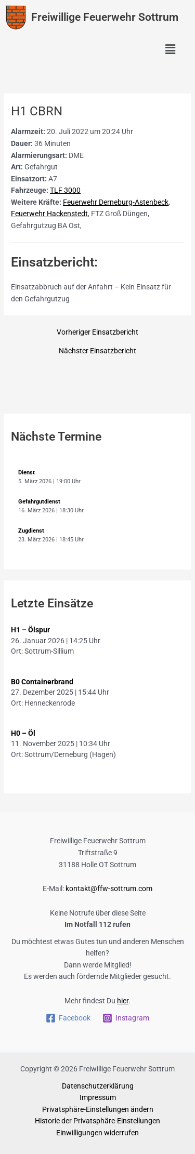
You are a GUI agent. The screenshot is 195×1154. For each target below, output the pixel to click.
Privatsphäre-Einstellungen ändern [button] (97, 1109)
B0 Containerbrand (42, 682)
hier (122, 1001)
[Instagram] (126, 1018)
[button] (170, 50)
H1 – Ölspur (30, 630)
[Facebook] (68, 1018)
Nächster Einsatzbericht (97, 351)
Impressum (98, 1097)
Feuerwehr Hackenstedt (49, 213)
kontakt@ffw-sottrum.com (109, 888)
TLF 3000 (65, 190)
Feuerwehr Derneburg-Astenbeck (115, 202)
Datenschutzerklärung (98, 1086)
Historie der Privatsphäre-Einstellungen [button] (97, 1121)
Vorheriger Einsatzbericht (97, 332)
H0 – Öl (23, 733)
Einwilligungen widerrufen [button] (97, 1133)
